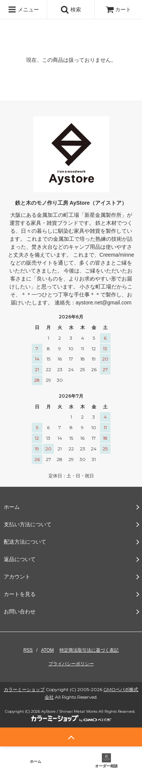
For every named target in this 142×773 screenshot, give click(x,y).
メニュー (23, 9)
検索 (71, 9)
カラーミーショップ (24, 689)
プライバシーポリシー (71, 663)
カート (118, 9)
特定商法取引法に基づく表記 (89, 650)
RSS (28, 650)
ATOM (47, 650)
